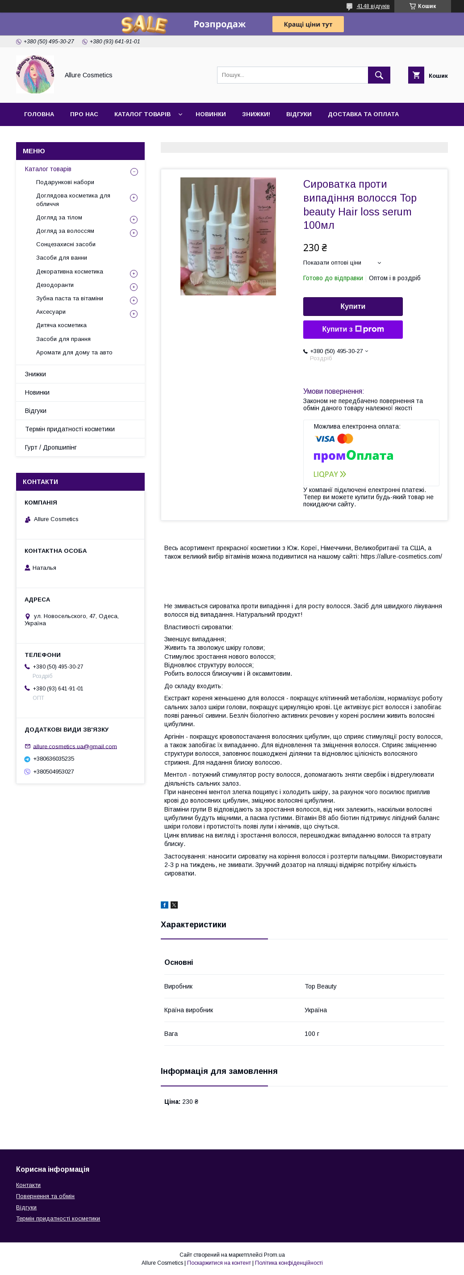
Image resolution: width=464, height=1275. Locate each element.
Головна (39, 114)
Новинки (211, 114)
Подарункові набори (65, 182)
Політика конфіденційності (289, 1263)
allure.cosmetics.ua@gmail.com (75, 746)
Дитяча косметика (61, 325)
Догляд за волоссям (65, 230)
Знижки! (256, 114)
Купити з (353, 329)
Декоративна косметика (69, 271)
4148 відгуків (373, 6)
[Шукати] (379, 75)
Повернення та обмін (45, 1196)
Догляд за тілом (59, 217)
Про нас (84, 114)
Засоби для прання (63, 339)
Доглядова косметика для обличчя (73, 199)
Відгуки (299, 114)
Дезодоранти (55, 285)
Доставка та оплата (363, 114)
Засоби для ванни (61, 257)
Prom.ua (274, 1255)
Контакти (41, 137)
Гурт (81, 137)
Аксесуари (51, 311)
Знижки (35, 374)
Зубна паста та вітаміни (69, 298)
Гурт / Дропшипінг (51, 447)
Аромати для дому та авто (74, 352)
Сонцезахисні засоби (66, 244)
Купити (353, 306)
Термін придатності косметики (70, 429)
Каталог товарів (142, 114)
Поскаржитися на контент (219, 1263)
